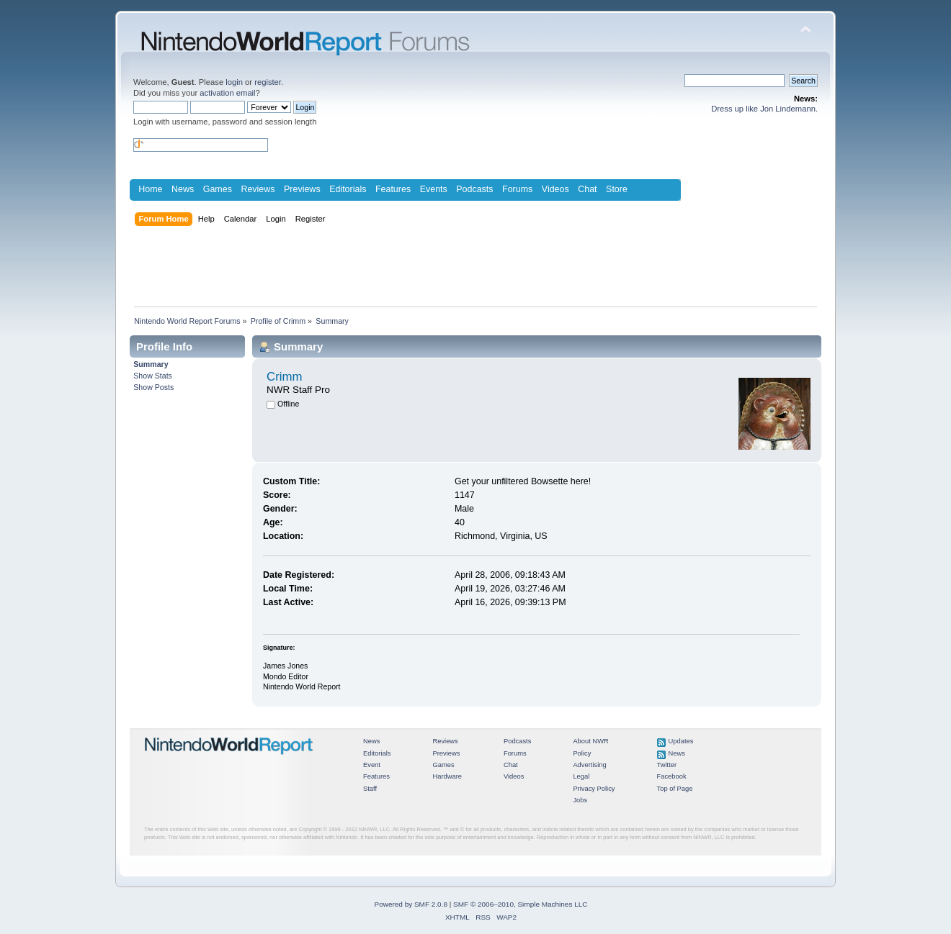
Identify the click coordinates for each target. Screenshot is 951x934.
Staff (370, 788)
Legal (581, 776)
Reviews (257, 189)
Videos (555, 189)
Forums (517, 189)
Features (393, 189)
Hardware (447, 776)
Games (217, 189)
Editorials (347, 189)
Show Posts (153, 387)
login (234, 82)
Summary (150, 364)
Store (617, 189)
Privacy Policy (594, 788)
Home (150, 189)
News (182, 189)
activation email (227, 93)
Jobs (580, 800)
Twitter (667, 764)
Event (371, 764)
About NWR (590, 741)
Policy (582, 753)
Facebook (672, 776)
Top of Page (675, 788)
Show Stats (152, 375)
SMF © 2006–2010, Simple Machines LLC (520, 904)
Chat (587, 189)
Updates (681, 741)
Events (433, 189)
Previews (302, 189)
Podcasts (474, 189)
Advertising (589, 764)
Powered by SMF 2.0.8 (411, 904)
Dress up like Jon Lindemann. (764, 108)
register (267, 82)
